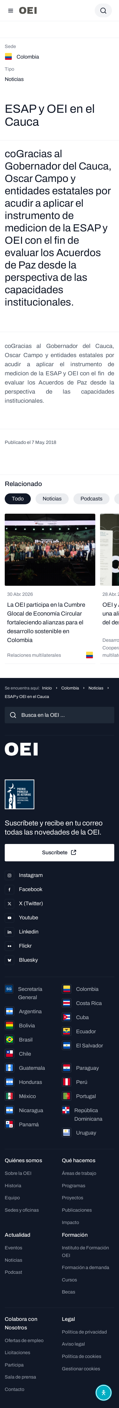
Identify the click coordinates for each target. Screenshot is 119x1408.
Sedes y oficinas (22, 1210)
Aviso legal (73, 1343)
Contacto (14, 1389)
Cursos (69, 1279)
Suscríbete (59, 852)
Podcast (13, 1272)
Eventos (13, 1247)
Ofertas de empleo (24, 1340)
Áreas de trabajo (79, 1173)
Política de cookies (81, 1356)
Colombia (70, 688)
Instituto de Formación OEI (85, 1251)
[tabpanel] (59, 589)
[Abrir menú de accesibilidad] (103, 1392)
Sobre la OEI (18, 1173)
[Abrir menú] (10, 10)
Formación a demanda (85, 1267)
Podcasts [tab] (91, 499)
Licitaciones (17, 1352)
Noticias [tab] (52, 499)
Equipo (12, 1197)
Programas (73, 1185)
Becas (68, 1291)
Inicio (47, 688)
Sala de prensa (20, 1376)
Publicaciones (77, 1210)
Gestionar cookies (81, 1368)
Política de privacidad (84, 1331)
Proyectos (72, 1197)
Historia (13, 1185)
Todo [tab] (18, 499)
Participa (14, 1364)
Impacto (70, 1222)
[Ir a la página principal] (28, 10)
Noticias (96, 688)
